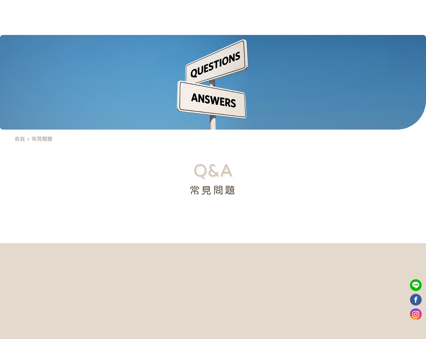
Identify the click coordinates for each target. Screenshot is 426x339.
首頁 (20, 139)
